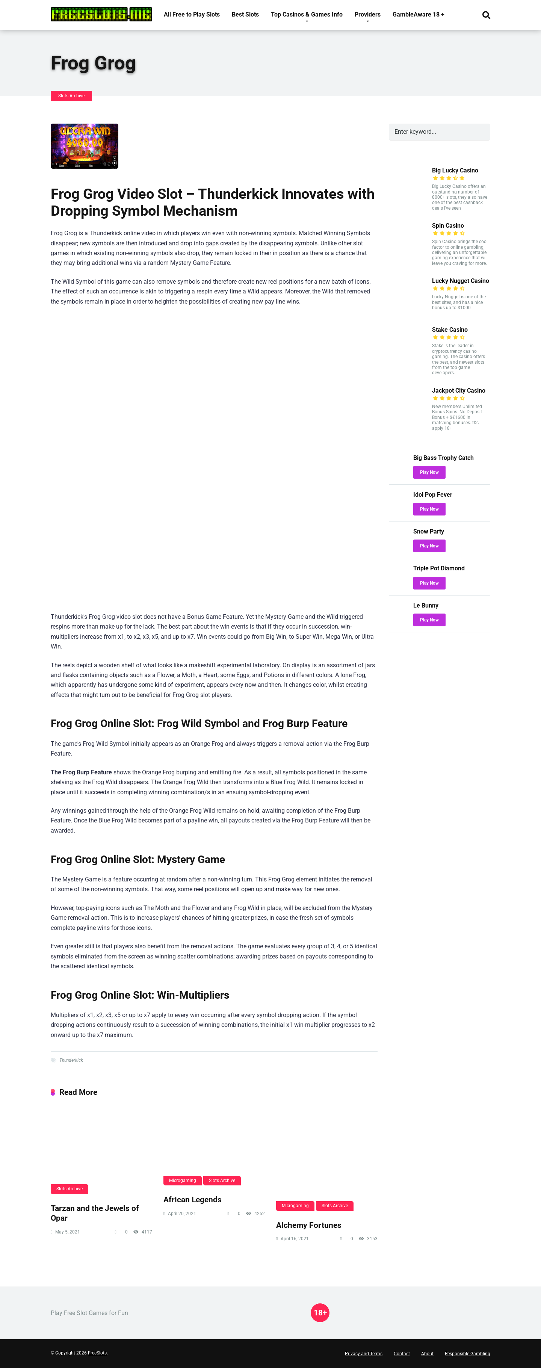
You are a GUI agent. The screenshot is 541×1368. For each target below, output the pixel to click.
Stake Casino (450, 329)
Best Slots (245, 14)
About (427, 1353)
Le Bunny (425, 605)
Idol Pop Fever (432, 494)
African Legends (192, 1199)
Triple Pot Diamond (439, 568)
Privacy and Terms (363, 1353)
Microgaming (182, 1180)
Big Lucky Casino (455, 170)
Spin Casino (448, 225)
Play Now (429, 472)
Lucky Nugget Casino (460, 280)
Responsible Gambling (467, 1353)
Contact (402, 1353)
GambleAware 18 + (418, 14)
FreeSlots (97, 1353)
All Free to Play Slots (192, 14)
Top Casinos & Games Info (307, 14)
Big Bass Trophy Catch (443, 457)
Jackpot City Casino (458, 390)
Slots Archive (71, 95)
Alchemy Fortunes (309, 1225)
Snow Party (428, 531)
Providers (368, 14)
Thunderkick (71, 1060)
